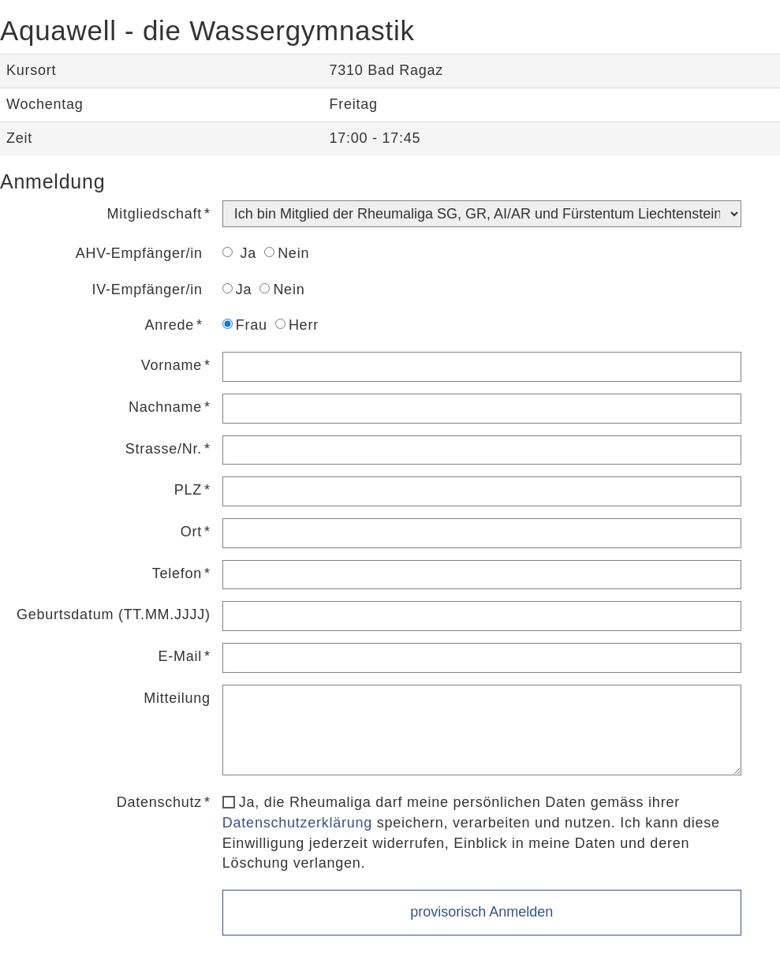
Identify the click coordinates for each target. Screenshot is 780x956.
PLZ (188, 490)
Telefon (177, 573)
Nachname (165, 407)
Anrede (170, 325)
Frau (244, 325)
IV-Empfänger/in (147, 289)
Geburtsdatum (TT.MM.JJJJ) (114, 614)
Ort (191, 532)
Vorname (171, 365)
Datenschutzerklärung (297, 823)
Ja (239, 253)
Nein (286, 253)
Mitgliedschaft (155, 214)
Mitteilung (177, 698)
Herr (297, 325)
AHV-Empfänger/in (139, 253)
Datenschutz (159, 802)
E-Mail (181, 656)
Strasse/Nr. (163, 449)
